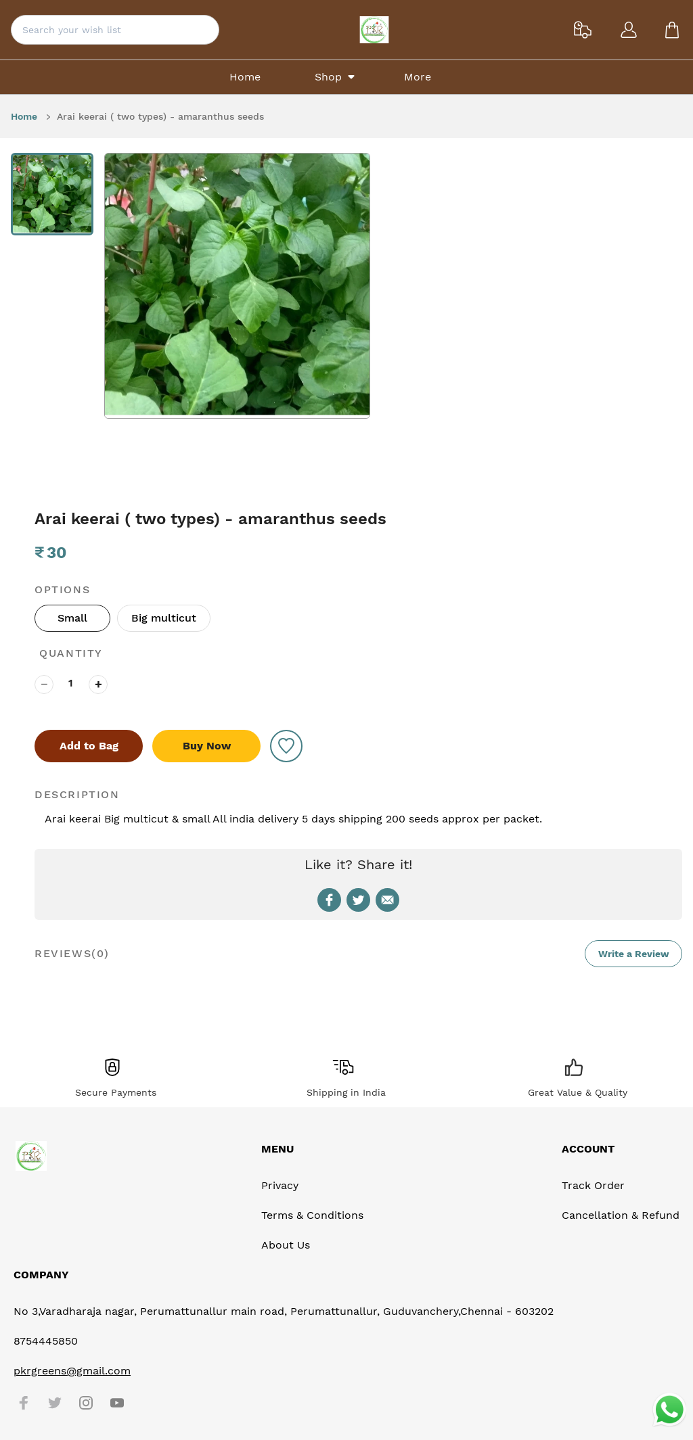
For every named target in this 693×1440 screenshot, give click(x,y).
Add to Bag (89, 745)
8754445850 (46, 1340)
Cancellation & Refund (620, 1215)
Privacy (279, 1185)
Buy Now (207, 745)
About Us (285, 1244)
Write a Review (633, 953)
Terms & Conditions (312, 1215)
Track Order (593, 1185)
